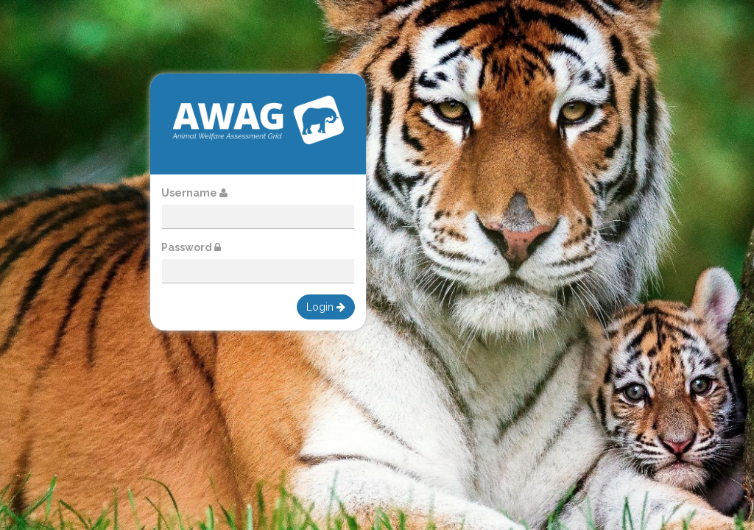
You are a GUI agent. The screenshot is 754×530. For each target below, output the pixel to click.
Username (194, 193)
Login (325, 307)
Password (191, 247)
